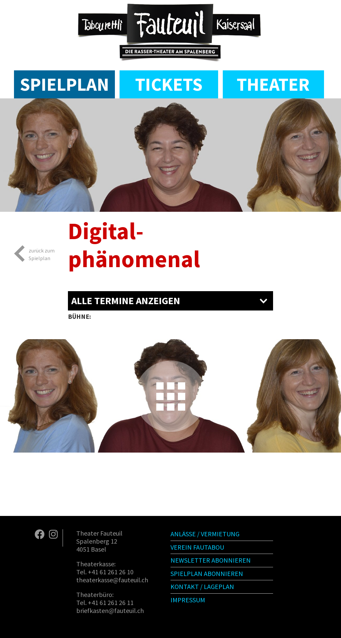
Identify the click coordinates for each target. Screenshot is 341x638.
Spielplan (64, 84)
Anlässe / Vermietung (204, 534)
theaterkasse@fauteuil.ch (112, 580)
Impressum (187, 600)
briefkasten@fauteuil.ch (110, 610)
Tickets (168, 84)
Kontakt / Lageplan (202, 586)
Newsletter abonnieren (210, 560)
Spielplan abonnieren (206, 573)
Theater (273, 84)
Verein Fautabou (197, 547)
